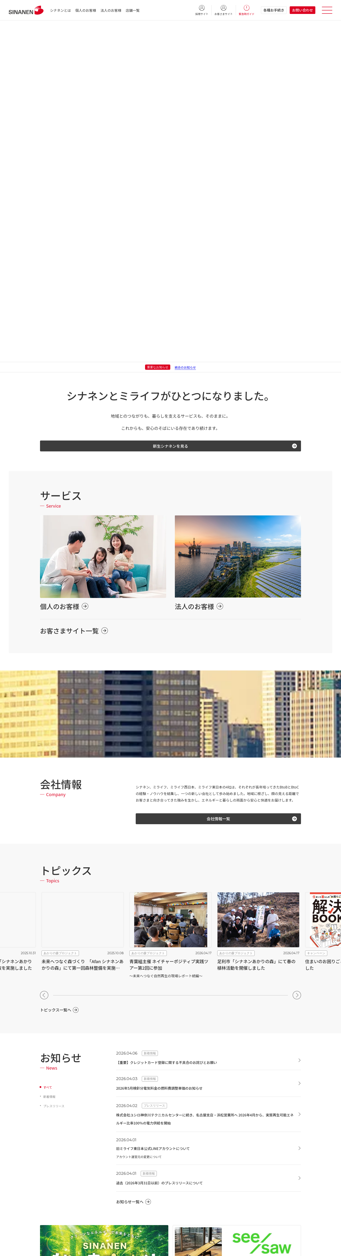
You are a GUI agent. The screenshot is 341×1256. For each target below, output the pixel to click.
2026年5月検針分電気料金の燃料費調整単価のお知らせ (170, 774)
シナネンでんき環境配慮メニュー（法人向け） (216, 1215)
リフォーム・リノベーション (132, 1126)
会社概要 (46, 1131)
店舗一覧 (133, 10)
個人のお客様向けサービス (136, 1095)
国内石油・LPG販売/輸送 (206, 1147)
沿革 (43, 1149)
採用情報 (46, 1195)
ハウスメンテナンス (126, 1108)
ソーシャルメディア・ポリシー (187, 1248)
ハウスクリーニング (126, 1117)
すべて (48, 774)
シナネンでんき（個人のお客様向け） (139, 1154)
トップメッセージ (52, 1140)
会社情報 (48, 1118)
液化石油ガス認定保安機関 (58, 1213)
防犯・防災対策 (123, 1135)
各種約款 (46, 1248)
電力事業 (192, 1193)
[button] (44, 682)
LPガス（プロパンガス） (130, 1145)
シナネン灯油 (122, 1163)
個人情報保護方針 (71, 1248)
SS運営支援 (197, 1174)
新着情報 (50, 783)
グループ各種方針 (146, 1248)
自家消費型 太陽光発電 (205, 1127)
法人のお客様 (110, 10)
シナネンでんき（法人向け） (209, 1203)
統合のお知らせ (185, 49)
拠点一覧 (46, 1167)
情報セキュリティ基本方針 (109, 1248)
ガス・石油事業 (196, 1136)
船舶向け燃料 (198, 1184)
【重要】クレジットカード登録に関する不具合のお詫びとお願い (179, 749)
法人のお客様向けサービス (209, 1095)
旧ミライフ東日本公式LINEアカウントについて (162, 835)
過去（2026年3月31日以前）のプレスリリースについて (170, 869)
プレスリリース (55, 792)
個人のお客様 (85, 10)
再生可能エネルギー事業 (202, 1107)
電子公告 (221, 1248)
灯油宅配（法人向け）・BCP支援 (211, 1165)
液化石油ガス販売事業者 (57, 1204)
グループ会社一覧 (52, 1185)
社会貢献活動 (49, 1158)
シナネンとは (60, 10)
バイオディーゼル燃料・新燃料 (210, 1156)
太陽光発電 (197, 1118)
